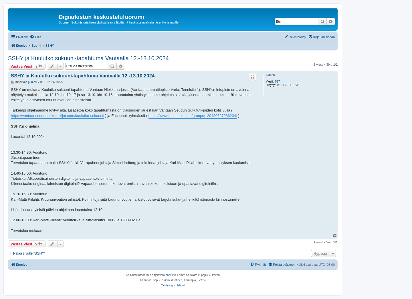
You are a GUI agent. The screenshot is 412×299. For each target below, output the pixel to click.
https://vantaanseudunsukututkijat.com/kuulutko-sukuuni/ (57, 116)
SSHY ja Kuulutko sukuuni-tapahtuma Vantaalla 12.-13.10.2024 (88, 58)
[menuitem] (35, 37)
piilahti (270, 75)
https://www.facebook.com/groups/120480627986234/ (192, 116)
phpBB (170, 275)
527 (277, 81)
